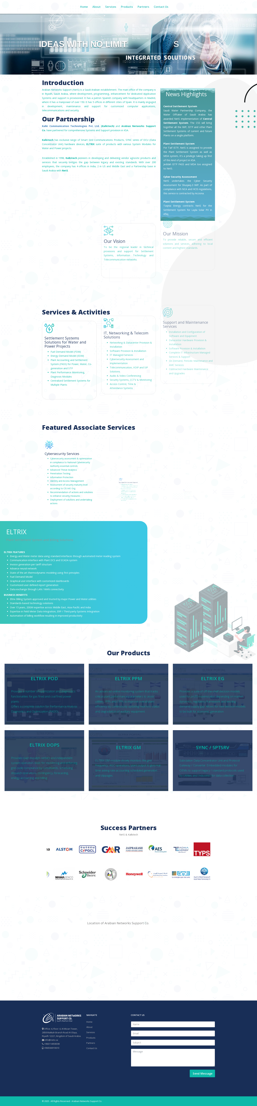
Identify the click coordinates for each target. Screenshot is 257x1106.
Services (110, 7)
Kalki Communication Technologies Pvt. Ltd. (70, 126)
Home (84, 7)
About (96, 7)
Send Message (202, 1073)
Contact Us (161, 7)
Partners (143, 7)
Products (127, 7)
